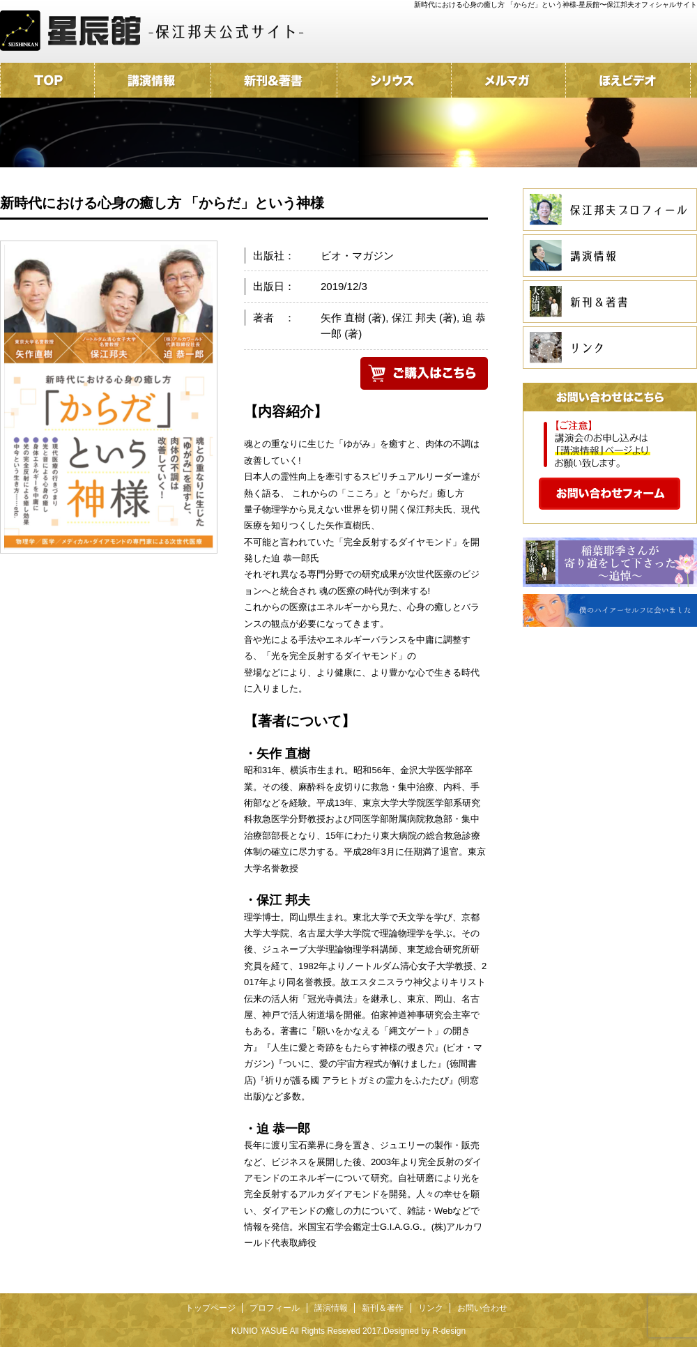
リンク (430, 1308)
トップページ (210, 1308)
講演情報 (331, 1308)
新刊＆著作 (383, 1308)
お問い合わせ (482, 1308)
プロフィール (275, 1308)
